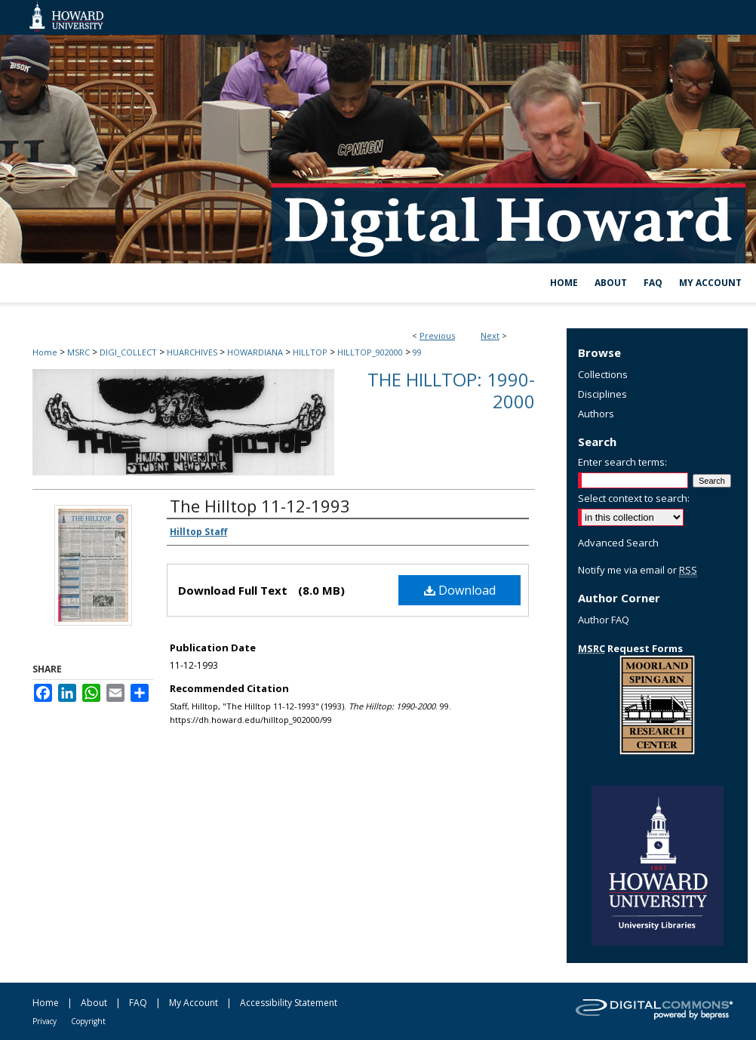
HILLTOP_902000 (370, 352)
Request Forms (630, 648)
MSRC (78, 352)
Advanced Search (618, 542)
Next (490, 335)
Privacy (44, 1021)
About (94, 1002)
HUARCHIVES (192, 352)
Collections (603, 374)
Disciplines (602, 394)
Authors (596, 413)
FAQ (138, 1002)
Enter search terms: (622, 462)
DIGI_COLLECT (128, 352)
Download (460, 590)
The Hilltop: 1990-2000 (451, 390)
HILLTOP (310, 352)
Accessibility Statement (288, 1002)
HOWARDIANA (255, 352)
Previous (437, 335)
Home (44, 352)
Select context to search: (634, 498)
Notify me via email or (637, 570)
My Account (193, 1002)
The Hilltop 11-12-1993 (260, 505)
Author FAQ (603, 619)
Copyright (88, 1021)
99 (417, 352)
